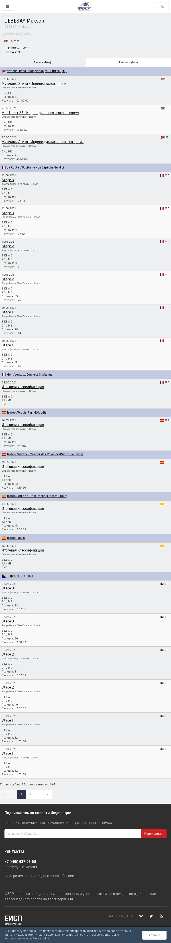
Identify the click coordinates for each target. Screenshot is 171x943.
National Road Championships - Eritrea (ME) (37, 71)
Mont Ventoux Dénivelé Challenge (30, 375)
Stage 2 (8, 246)
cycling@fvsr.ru (27, 867)
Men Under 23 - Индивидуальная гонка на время (40, 113)
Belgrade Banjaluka (20, 576)
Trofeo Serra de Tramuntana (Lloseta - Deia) (37, 496)
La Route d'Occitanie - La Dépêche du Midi (35, 167)
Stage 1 (7, 312)
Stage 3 (8, 180)
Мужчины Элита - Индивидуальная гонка (35, 84)
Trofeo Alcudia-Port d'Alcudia (27, 412)
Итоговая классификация (23, 387)
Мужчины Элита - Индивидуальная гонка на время (43, 142)
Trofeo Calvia (16, 538)
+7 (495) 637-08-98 (20, 862)
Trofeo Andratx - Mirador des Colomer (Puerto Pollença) (45, 454)
